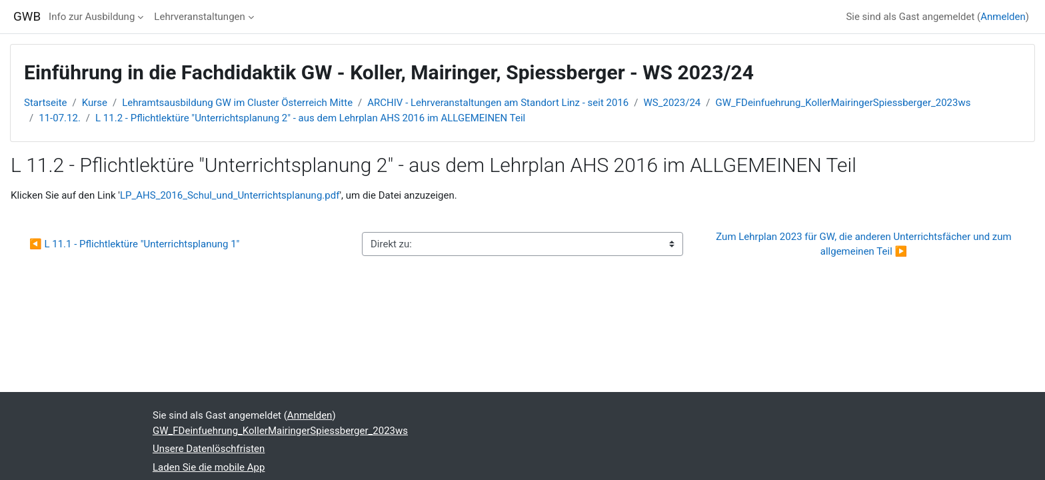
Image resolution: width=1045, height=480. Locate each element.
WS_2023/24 (672, 103)
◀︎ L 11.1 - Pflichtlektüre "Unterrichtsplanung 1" (134, 244)
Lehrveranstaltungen (199, 17)
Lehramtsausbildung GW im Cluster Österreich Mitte (237, 103)
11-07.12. (60, 118)
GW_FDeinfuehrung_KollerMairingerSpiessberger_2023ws (842, 103)
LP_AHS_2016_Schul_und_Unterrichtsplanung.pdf (230, 195)
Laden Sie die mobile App (209, 467)
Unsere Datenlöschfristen (209, 449)
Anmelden (1003, 17)
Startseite (45, 103)
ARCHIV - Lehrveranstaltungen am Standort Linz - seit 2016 (497, 103)
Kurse (94, 103)
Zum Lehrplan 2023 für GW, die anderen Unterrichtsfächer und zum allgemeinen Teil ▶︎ (865, 244)
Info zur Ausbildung (92, 17)
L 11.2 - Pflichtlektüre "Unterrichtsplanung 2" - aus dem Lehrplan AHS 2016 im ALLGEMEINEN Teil (310, 118)
